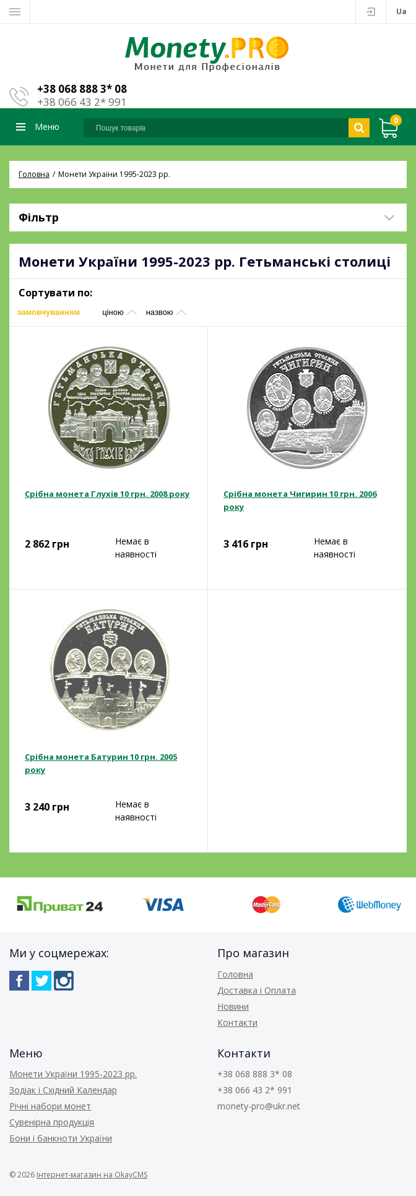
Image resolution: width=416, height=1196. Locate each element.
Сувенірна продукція (51, 1122)
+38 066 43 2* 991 (82, 102)
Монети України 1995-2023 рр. (73, 1074)
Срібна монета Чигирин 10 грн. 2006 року (299, 500)
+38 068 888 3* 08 (82, 89)
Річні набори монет (50, 1106)
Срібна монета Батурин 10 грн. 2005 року (101, 763)
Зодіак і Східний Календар (63, 1090)
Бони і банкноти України (60, 1138)
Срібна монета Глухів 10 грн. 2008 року (107, 493)
